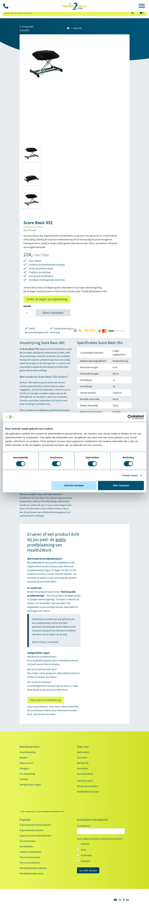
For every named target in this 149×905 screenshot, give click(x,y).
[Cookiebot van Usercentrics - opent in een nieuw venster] (130, 417)
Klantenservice (30, 747)
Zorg (83, 849)
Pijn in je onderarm (30, 862)
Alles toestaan (121, 485)
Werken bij (82, 762)
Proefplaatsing (27, 752)
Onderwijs (86, 855)
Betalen (24, 757)
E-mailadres (84, 825)
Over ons (83, 747)
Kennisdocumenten (87, 786)
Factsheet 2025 (85, 780)
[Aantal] (28, 312)
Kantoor (85, 843)
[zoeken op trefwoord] (65, 13)
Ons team (82, 757)
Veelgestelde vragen (30, 784)
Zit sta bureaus (28, 841)
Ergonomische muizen (32, 830)
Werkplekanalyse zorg (31, 873)
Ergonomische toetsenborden (36, 835)
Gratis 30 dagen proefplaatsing (47, 299)
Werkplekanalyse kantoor (33, 868)
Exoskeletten (26, 846)
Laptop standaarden (30, 851)
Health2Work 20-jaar (88, 791)
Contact (24, 779)
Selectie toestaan (74, 485)
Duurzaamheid (85, 773)
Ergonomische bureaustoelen (35, 824)
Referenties (83, 752)
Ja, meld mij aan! (88, 870)
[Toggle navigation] (141, 6)
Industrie (86, 861)
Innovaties (82, 768)
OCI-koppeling (27, 773)
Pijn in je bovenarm (30, 857)
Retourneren (26, 762)
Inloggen (24, 768)
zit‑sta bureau (30, 512)
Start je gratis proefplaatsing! (45, 700)
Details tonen (130, 475)
